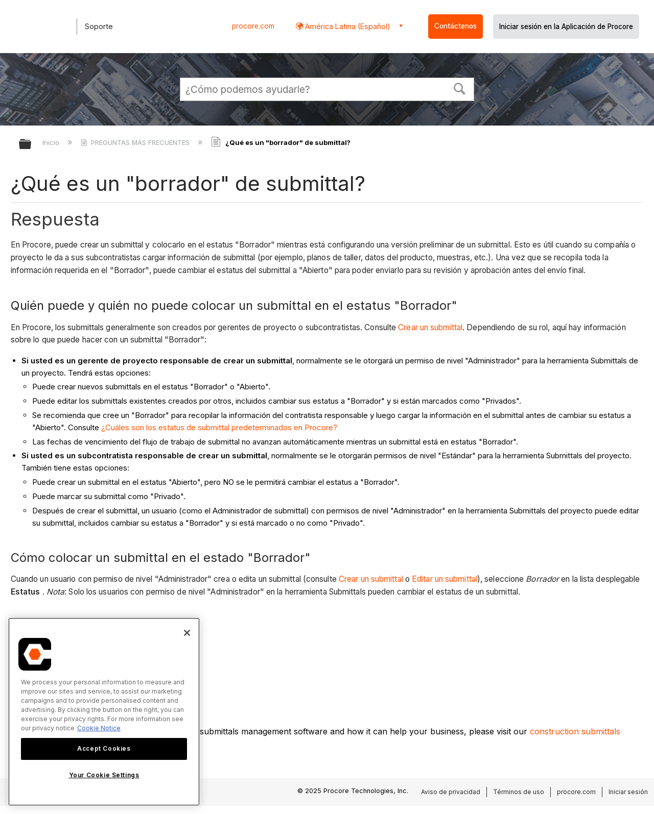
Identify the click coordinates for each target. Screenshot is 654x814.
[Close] (187, 633)
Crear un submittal (430, 327)
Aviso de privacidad (450, 792)
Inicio (51, 142)
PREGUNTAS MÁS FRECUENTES (136, 142)
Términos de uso (518, 792)
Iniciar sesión (628, 792)
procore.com (253, 26)
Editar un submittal (444, 579)
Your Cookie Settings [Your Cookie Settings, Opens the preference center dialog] (104, 775)
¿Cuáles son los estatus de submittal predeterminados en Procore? (219, 427)
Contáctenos (455, 26)
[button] (460, 87)
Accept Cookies (103, 748)
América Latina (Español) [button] (346, 26)
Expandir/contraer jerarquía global (31, 144)
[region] (104, 712)
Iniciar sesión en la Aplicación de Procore (566, 26)
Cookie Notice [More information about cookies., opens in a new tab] (99, 728)
